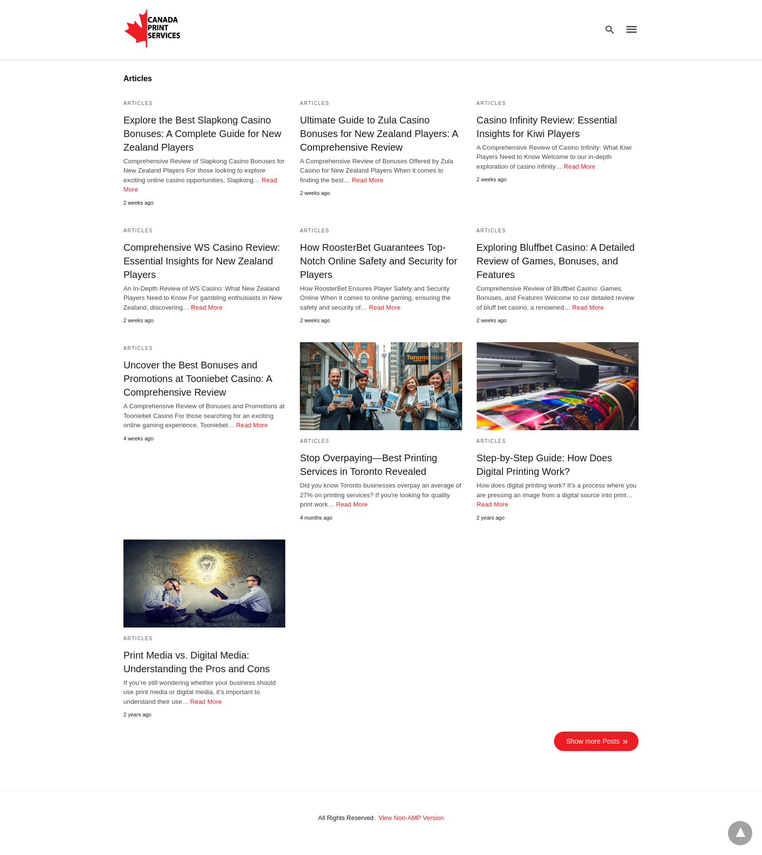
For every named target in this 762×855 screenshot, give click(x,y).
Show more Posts (593, 741)
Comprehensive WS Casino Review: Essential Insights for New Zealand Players (201, 261)
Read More (367, 180)
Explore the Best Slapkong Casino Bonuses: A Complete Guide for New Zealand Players (202, 134)
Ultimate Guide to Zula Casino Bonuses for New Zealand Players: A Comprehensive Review (379, 134)
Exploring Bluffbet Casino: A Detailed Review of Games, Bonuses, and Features (556, 261)
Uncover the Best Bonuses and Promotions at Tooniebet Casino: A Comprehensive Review (197, 379)
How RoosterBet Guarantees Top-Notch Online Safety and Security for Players (378, 261)
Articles (138, 103)
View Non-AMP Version (411, 817)
